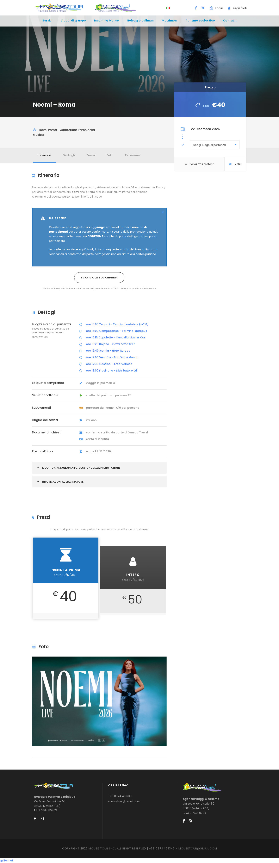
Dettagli (69, 155)
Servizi (47, 20)
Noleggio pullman (140, 20)
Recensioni (132, 155)
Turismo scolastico (200, 20)
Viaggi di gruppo (73, 20)
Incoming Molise (106, 20)
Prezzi (90, 155)
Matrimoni (170, 20)
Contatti (230, 20)
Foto (110, 155)
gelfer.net (6, 860)
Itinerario (44, 155)
